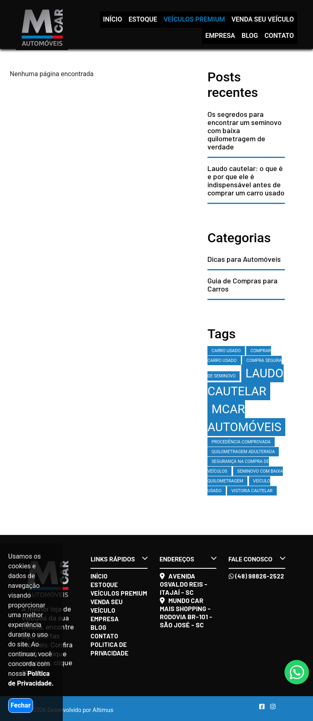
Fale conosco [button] (257, 559)
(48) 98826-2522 (256, 576)
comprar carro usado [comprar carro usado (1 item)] (239, 355)
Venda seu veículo (262, 19)
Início (112, 19)
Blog (250, 35)
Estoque (142, 19)
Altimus (103, 710)
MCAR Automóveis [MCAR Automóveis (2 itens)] (244, 418)
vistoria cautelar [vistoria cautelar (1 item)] (251, 490)
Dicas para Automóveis (244, 258)
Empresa (220, 35)
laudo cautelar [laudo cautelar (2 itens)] (245, 382)
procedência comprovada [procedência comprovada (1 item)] (241, 442)
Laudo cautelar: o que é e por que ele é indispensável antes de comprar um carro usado (245, 180)
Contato (279, 35)
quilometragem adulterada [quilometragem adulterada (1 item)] (243, 451)
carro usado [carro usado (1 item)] (226, 350)
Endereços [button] (188, 559)
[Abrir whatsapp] (297, 672)
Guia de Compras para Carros (242, 284)
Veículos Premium (194, 19)
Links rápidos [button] (118, 559)
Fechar (21, 705)
